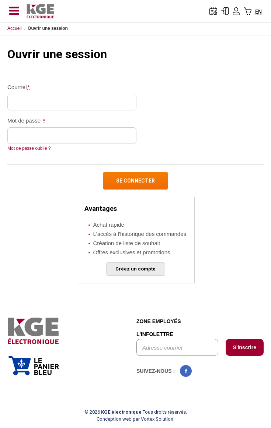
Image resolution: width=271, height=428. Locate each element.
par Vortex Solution (153, 419)
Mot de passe (26, 120)
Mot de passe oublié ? (29, 148)
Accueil (14, 28)
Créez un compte (135, 269)
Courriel (18, 87)
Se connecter (135, 181)
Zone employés (158, 321)
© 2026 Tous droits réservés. (135, 412)
